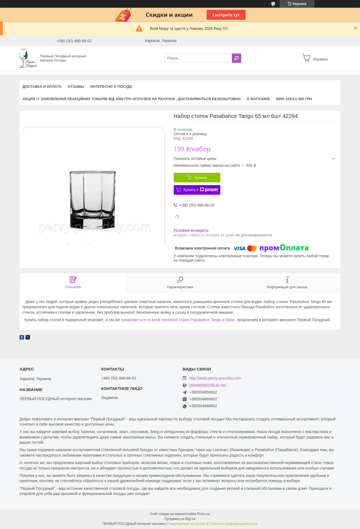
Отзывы (76, 86)
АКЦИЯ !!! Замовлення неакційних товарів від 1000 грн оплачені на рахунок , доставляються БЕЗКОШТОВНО (131, 99)
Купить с (201, 189)
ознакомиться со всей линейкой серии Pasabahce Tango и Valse (178, 320)
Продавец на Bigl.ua (180, 519)
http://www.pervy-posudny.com (215, 378)
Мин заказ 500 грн (294, 99)
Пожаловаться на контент (186, 524)
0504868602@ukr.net (207, 385)
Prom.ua (203, 514)
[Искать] (236, 58)
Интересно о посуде (111, 86)
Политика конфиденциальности (233, 524)
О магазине (258, 99)
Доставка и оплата (41, 86)
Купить (201, 178)
